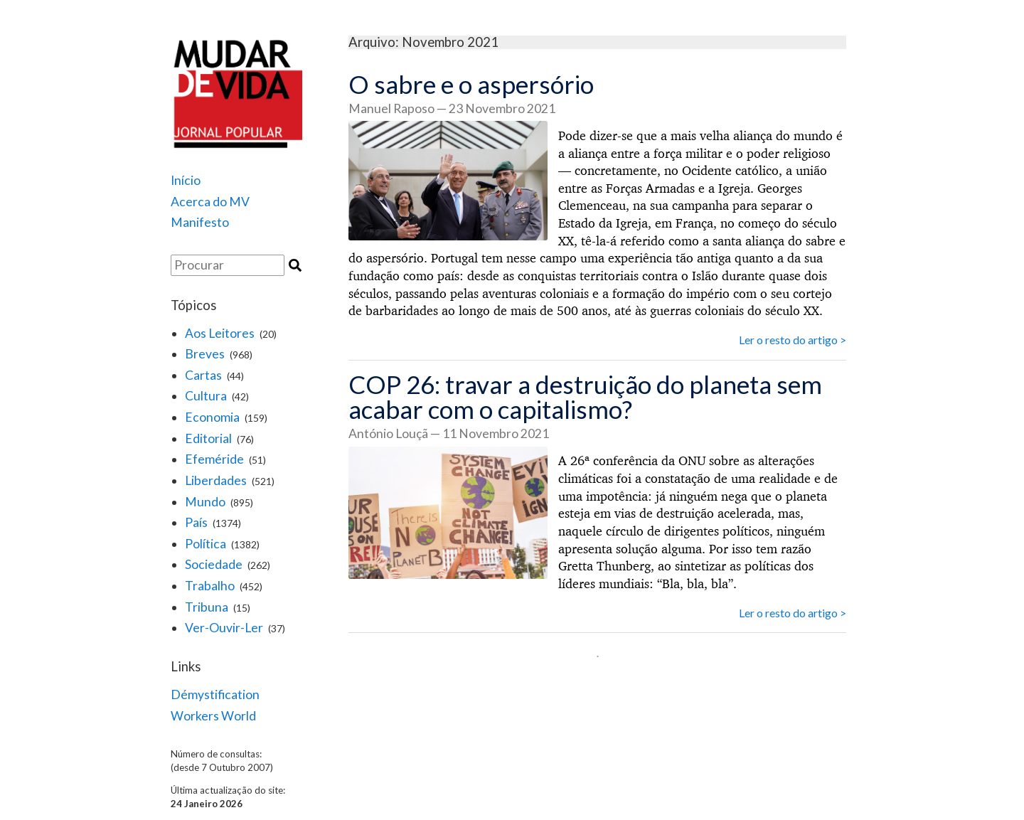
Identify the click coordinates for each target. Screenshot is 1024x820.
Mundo (205, 501)
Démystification (215, 694)
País (196, 522)
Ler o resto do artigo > (792, 339)
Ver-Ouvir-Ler (224, 627)
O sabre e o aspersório (471, 84)
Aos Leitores (220, 333)
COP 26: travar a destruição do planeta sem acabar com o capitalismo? (585, 396)
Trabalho (210, 585)
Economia (212, 417)
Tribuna (206, 607)
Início (186, 180)
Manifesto (200, 222)
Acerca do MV (210, 201)
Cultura (206, 395)
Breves (205, 353)
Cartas (203, 375)
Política (205, 543)
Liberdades (216, 480)
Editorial (208, 438)
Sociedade (213, 564)
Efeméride (214, 459)
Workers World (213, 715)
